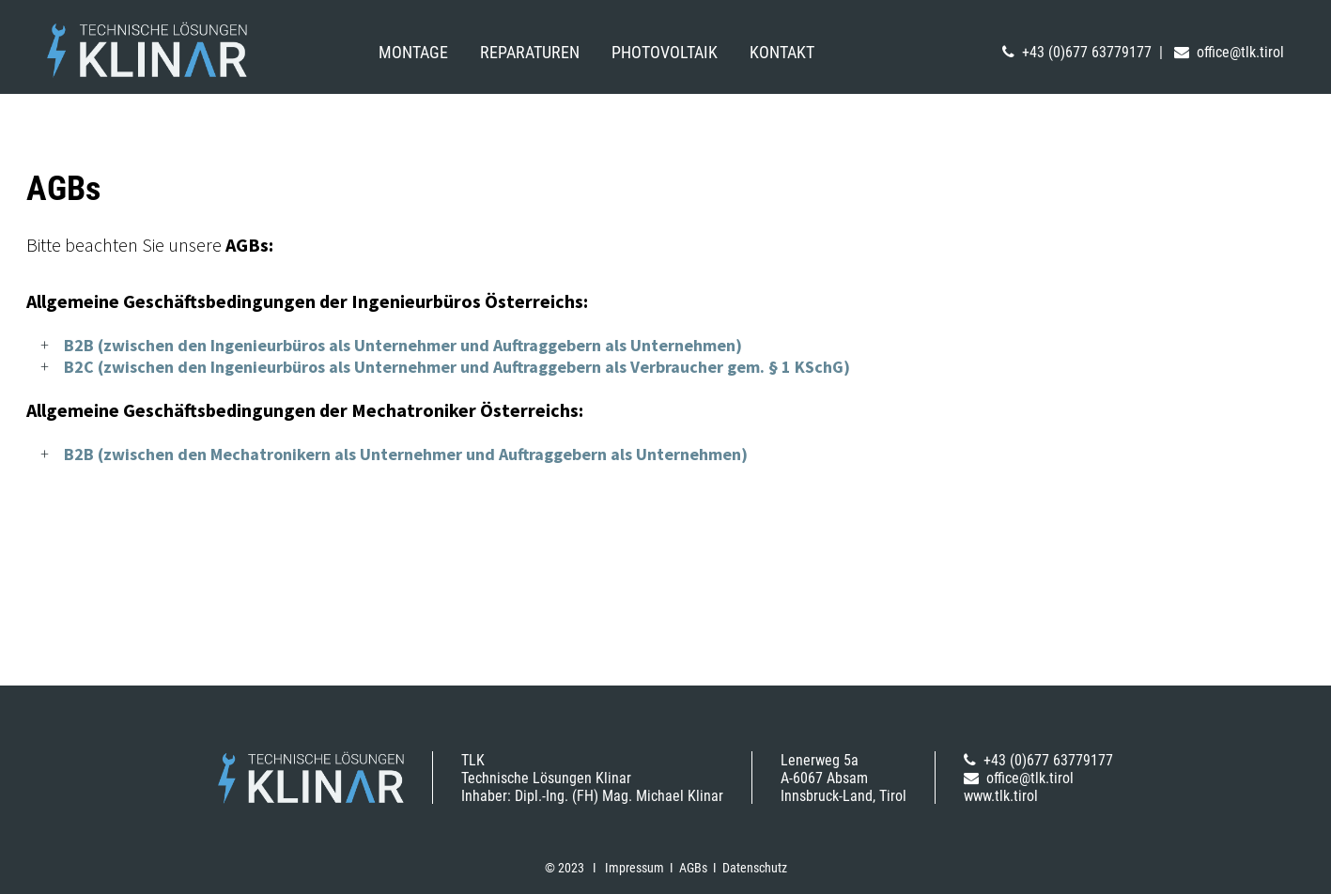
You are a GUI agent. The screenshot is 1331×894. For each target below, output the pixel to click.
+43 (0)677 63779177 (1077, 52)
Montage (413, 52)
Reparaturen (530, 52)
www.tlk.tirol (1001, 796)
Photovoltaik (664, 52)
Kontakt (782, 52)
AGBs (693, 867)
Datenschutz (754, 867)
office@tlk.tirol (1229, 52)
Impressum (634, 867)
